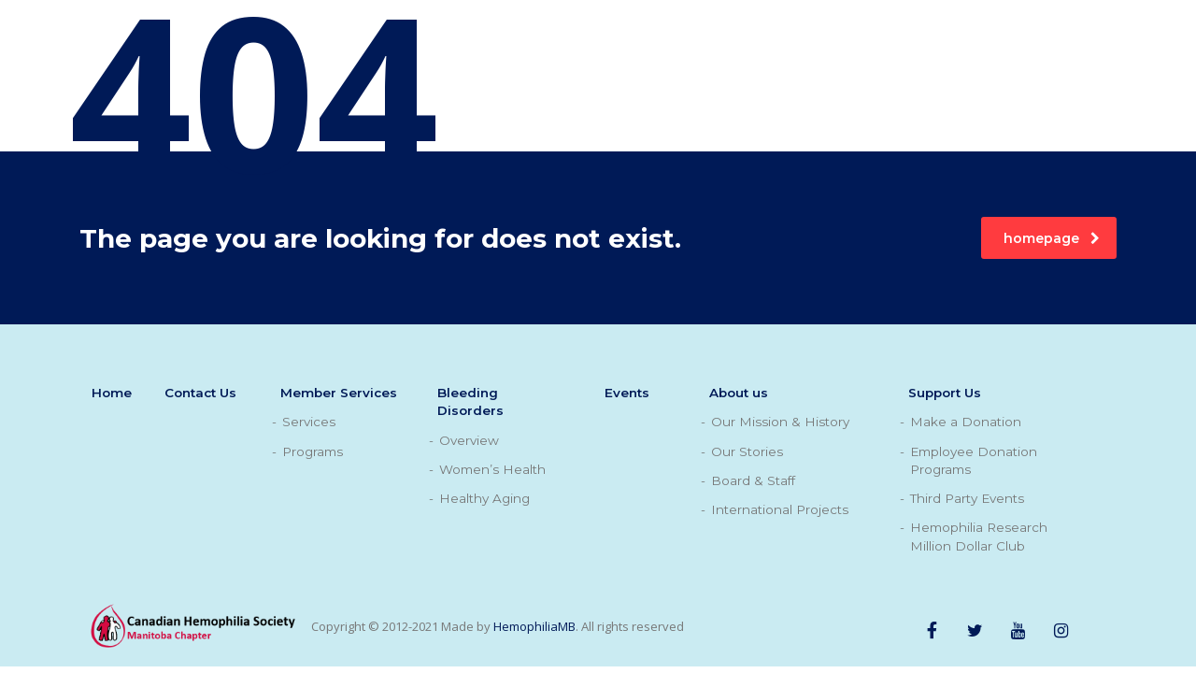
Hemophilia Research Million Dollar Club (978, 536)
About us (738, 392)
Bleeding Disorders (470, 401)
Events (627, 392)
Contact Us (200, 392)
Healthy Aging (484, 498)
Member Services (338, 392)
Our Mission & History (780, 421)
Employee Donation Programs (973, 460)
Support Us (944, 392)
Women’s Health (492, 469)
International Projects (779, 509)
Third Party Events (967, 498)
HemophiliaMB (534, 626)
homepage (1052, 238)
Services (308, 421)
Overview (469, 440)
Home (112, 392)
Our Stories (747, 451)
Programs (312, 451)
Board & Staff (753, 480)
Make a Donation (965, 421)
